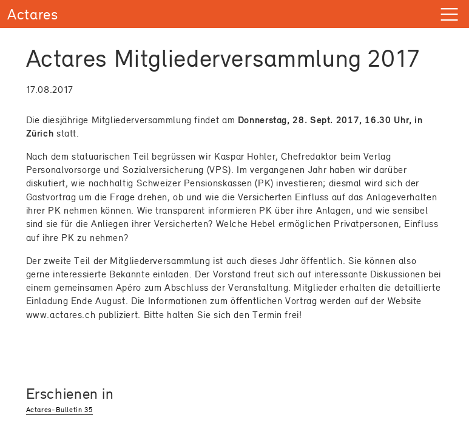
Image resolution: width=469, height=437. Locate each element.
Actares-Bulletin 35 (59, 409)
